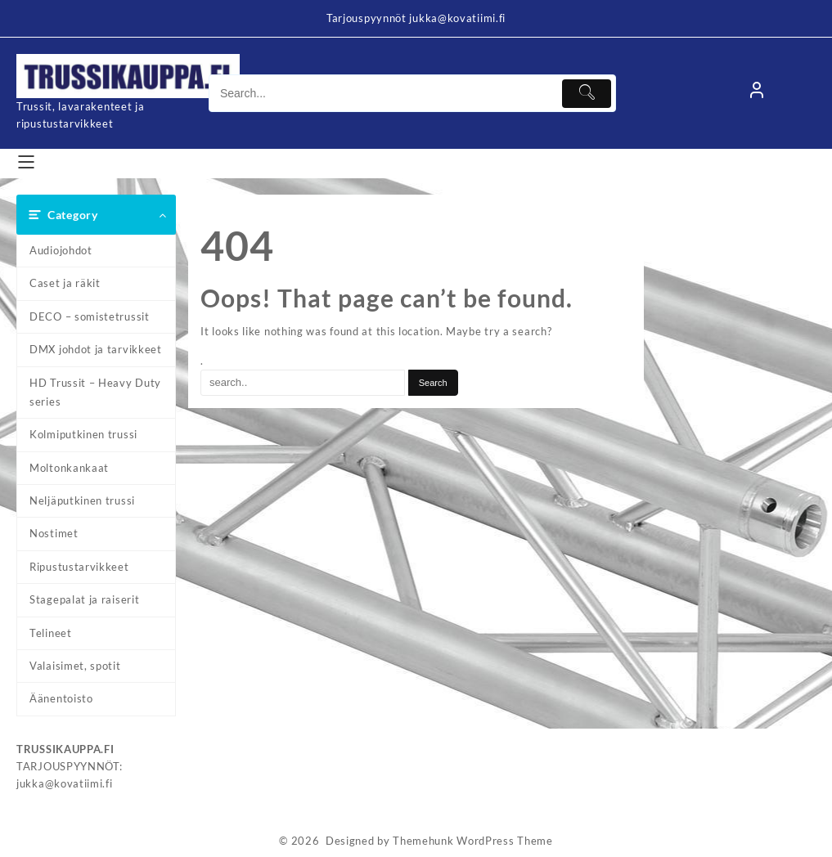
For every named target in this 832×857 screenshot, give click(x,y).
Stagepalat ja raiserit (84, 599)
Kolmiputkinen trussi (83, 434)
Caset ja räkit (65, 282)
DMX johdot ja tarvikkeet (95, 349)
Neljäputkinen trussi (82, 500)
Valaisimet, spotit (75, 665)
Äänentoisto (61, 698)
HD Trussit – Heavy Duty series (95, 392)
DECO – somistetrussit (89, 316)
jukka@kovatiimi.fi (64, 783)
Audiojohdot (60, 250)
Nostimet (54, 533)
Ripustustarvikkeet (79, 566)
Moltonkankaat (69, 467)
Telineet (50, 632)
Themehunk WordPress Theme (473, 840)
